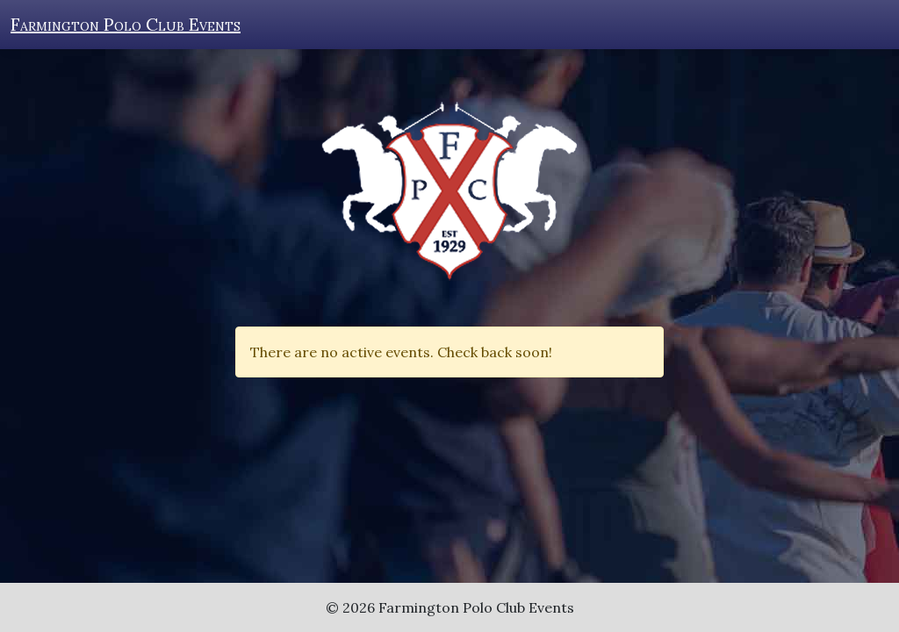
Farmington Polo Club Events (126, 24)
